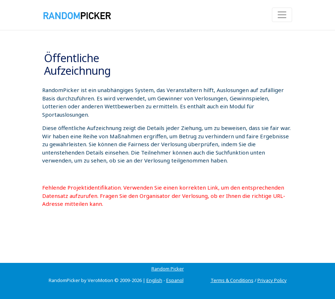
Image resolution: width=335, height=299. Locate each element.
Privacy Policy (272, 280)
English (154, 280)
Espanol (175, 280)
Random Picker (167, 268)
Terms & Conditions (232, 280)
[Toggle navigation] (282, 15)
